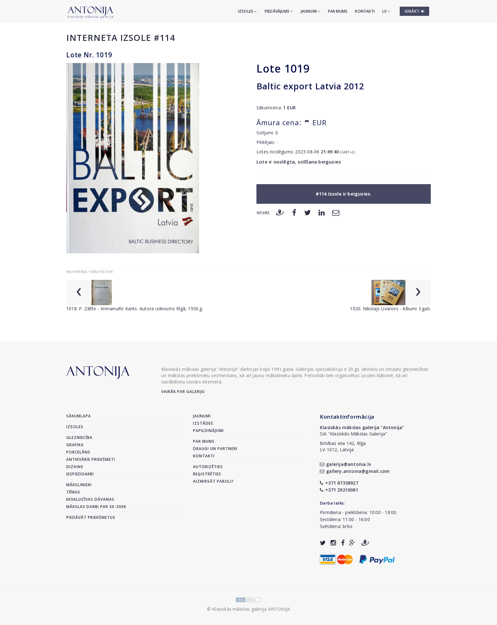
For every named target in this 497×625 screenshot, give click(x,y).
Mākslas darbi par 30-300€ (96, 506)
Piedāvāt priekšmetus (90, 517)
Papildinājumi (208, 430)
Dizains (74, 466)
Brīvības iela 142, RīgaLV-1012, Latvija (343, 446)
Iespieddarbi (80, 474)
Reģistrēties (207, 474)
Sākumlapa (78, 416)
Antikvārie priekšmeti (90, 459)
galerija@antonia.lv (345, 464)
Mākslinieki (79, 484)
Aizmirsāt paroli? (213, 481)
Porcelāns (78, 452)
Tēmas (73, 492)
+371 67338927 (339, 483)
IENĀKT (414, 11)
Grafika (75, 445)
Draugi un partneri (215, 448)
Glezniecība (79, 437)
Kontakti (365, 11)
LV (386, 11)
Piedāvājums (279, 11)
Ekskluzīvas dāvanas (90, 499)
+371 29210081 (339, 490)
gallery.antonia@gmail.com (355, 471)
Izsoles (247, 11)
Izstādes (203, 423)
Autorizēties (208, 466)
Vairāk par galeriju (183, 391)
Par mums (338, 11)
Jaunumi (310, 11)
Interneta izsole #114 (120, 37)
